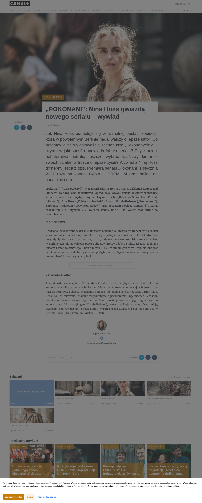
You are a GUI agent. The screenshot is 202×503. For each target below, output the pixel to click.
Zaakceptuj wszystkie (13, 497)
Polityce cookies (80, 486)
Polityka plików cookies (47, 497)
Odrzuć (30, 497)
